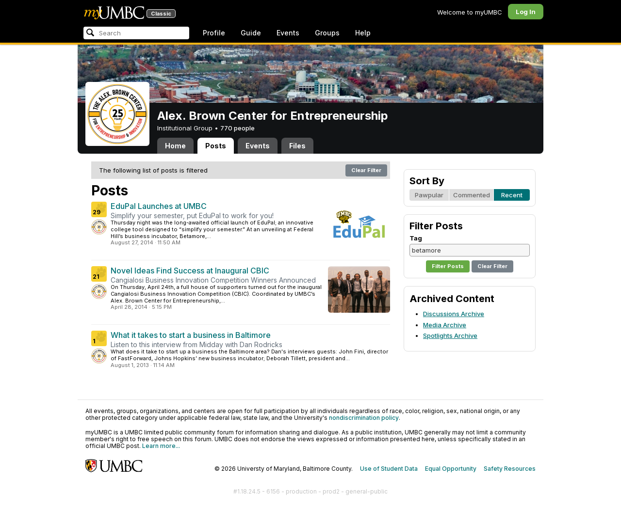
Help (363, 33)
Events (288, 33)
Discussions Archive (453, 314)
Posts (215, 146)
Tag (415, 238)
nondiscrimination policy (364, 417)
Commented (471, 195)
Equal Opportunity (450, 468)
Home (175, 146)
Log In (526, 12)
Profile (214, 33)
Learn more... (161, 445)
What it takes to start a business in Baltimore (191, 335)
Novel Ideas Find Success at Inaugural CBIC (190, 270)
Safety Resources (510, 468)
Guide (251, 33)
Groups (327, 33)
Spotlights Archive (450, 335)
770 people (237, 128)
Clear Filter (366, 170)
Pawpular (429, 195)
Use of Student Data (389, 468)
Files (297, 146)
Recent (512, 195)
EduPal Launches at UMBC (159, 206)
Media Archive (444, 325)
